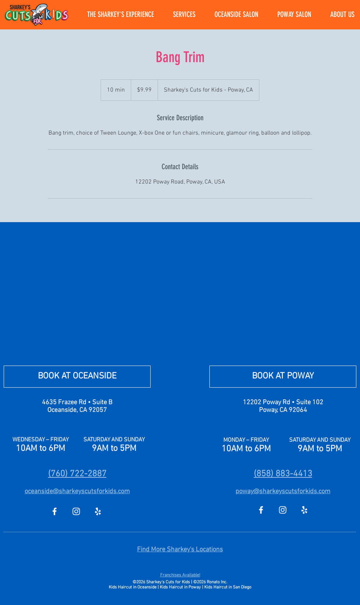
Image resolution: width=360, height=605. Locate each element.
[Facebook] (55, 511)
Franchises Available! (180, 575)
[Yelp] (98, 511)
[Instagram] (76, 511)
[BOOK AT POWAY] (282, 377)
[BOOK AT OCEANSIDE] (77, 377)
